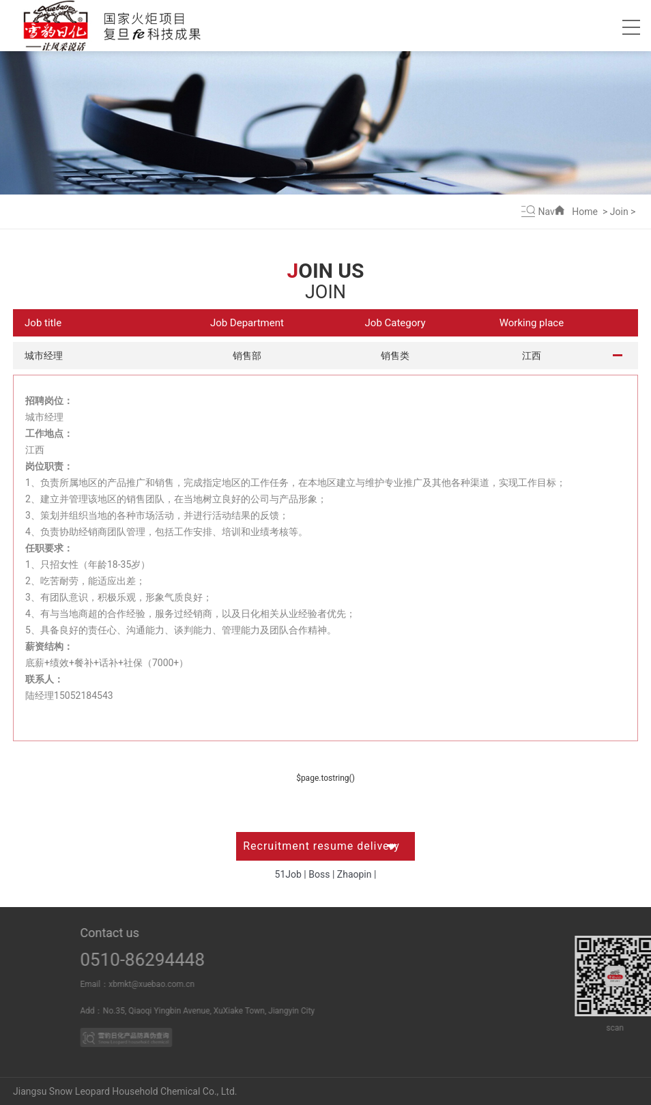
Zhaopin (354, 874)
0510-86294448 (164, 959)
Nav (546, 211)
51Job (288, 874)
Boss (319, 874)
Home (585, 211)
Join (619, 211)
